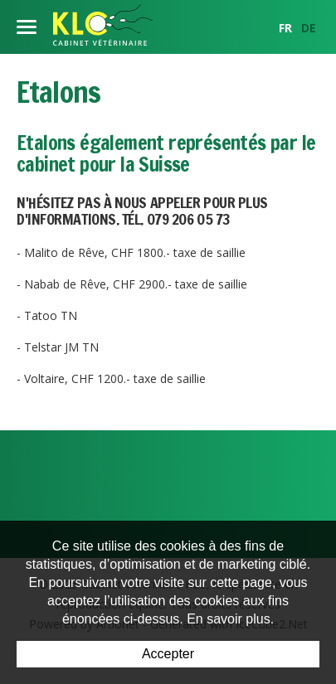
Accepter (168, 654)
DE (308, 28)
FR (285, 28)
